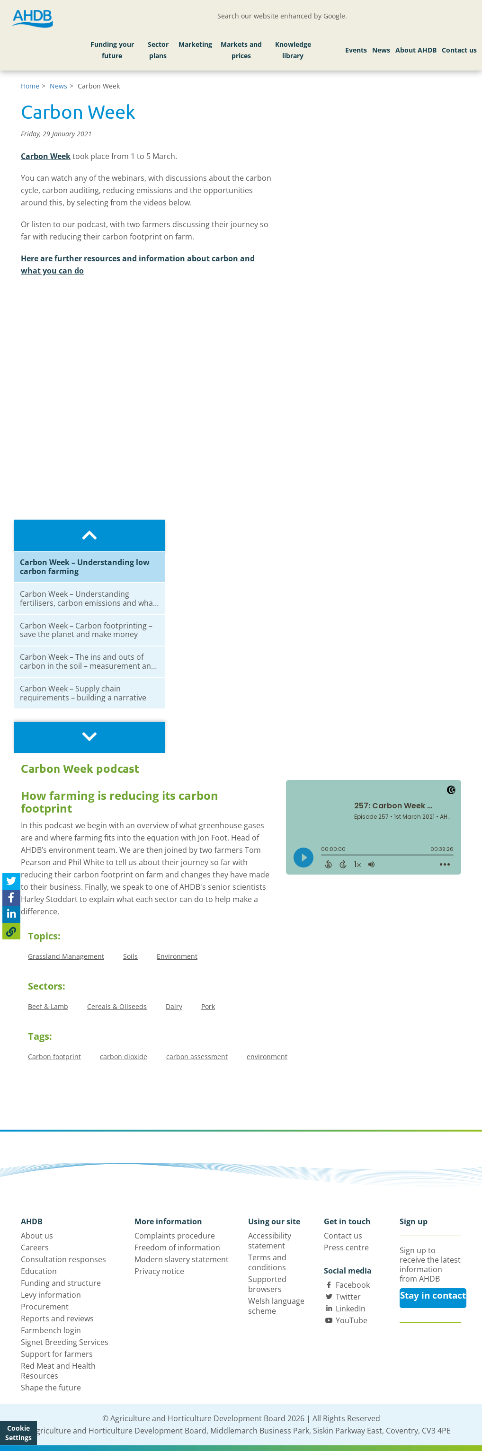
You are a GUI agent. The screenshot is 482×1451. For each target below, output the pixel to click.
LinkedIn (351, 1308)
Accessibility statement (269, 1240)
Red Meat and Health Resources (58, 1371)
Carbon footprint (54, 1056)
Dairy (174, 1006)
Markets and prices (241, 50)
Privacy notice (159, 1271)
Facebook (353, 1285)
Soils (130, 956)
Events (356, 49)
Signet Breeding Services (64, 1342)
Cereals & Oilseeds (117, 1006)
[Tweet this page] (11, 881)
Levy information (51, 1295)
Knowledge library (293, 50)
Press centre (346, 1247)
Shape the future (51, 1387)
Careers (35, 1247)
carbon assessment (197, 1056)
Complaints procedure (174, 1235)
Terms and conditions (267, 1262)
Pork (208, 1006)
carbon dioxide (123, 1056)
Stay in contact (433, 1295)
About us (37, 1235)
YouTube (351, 1320)
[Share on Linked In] (11, 914)
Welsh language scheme (276, 1306)
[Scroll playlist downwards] (89, 737)
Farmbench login (51, 1330)
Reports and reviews (57, 1318)
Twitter (348, 1297)
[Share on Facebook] (11, 898)
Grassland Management (66, 956)
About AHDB (416, 49)
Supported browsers (267, 1284)
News (381, 49)
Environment (177, 956)
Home (30, 85)
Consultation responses (63, 1259)
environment (267, 1056)
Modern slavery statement (181, 1259)
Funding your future (112, 50)
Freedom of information (177, 1247)
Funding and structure (61, 1283)
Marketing (195, 44)
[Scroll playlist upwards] (89, 535)
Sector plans (158, 50)
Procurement (45, 1306)
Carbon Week (46, 156)
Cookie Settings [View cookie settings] (18, 1433)
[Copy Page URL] (11, 931)
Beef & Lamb (48, 1006)
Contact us (459, 49)
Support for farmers (57, 1354)
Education (39, 1271)
